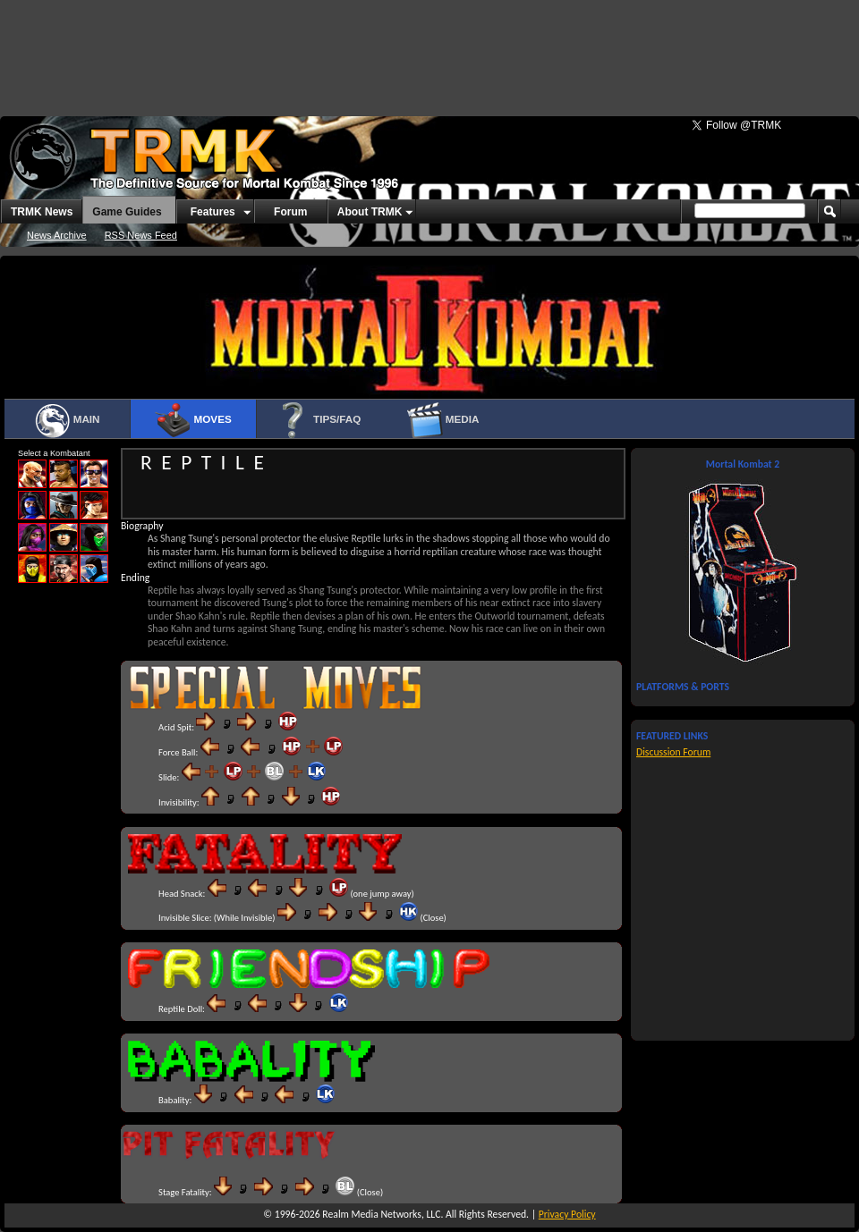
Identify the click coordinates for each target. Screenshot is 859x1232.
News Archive (57, 235)
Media (443, 420)
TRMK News (41, 212)
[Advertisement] (429, 49)
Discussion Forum (673, 752)
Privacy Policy (567, 1214)
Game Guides (126, 212)
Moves (193, 420)
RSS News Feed (141, 235)
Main (66, 420)
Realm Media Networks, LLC (381, 1214)
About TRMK (370, 212)
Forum (290, 212)
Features (213, 212)
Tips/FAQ (318, 420)
